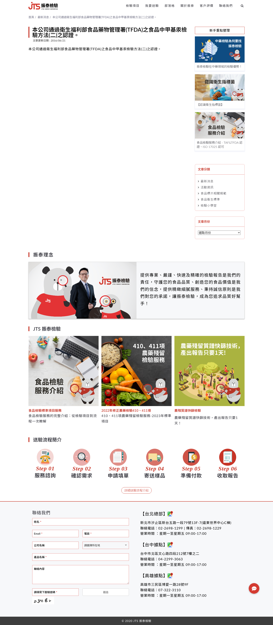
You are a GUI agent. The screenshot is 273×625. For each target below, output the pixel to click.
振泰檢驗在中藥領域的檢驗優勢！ (219, 66)
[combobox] (105, 545)
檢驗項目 (133, 5)
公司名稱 (39, 545)
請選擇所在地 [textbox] (92, 545)
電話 (87, 533)
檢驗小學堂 (209, 205)
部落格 (170, 5)
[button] (254, 588)
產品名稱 (40, 557)
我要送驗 (152, 5)
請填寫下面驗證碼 (45, 592)
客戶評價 (206, 5)
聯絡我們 (226, 5)
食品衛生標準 (210, 199)
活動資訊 (207, 187)
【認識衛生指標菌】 (210, 104)
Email (38, 533)
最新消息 (207, 181)
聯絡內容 (39, 568)
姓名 (37, 521)
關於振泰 (187, 5)
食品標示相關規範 (214, 193)
